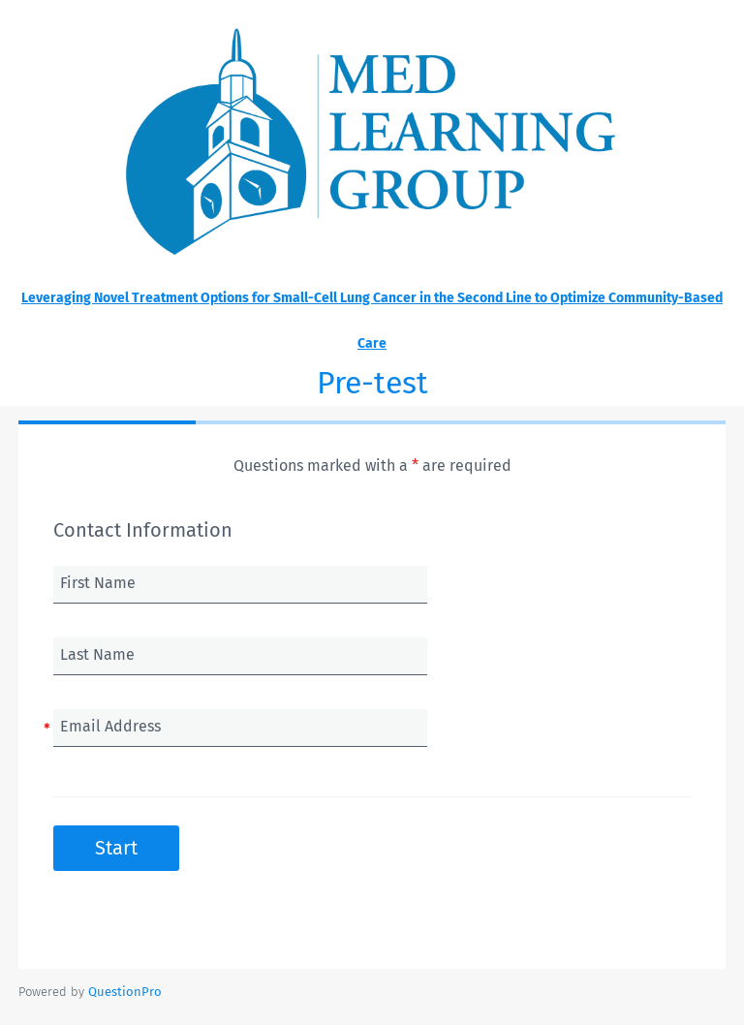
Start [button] (116, 847)
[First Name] (240, 584)
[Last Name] (240, 655)
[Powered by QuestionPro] (125, 991)
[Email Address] (240, 727)
